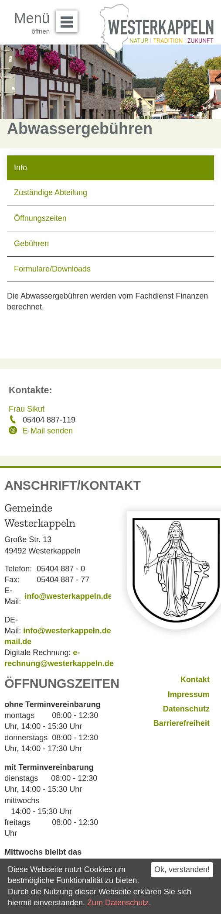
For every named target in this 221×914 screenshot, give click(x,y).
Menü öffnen (69, 18)
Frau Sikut (26, 409)
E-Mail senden (48, 430)
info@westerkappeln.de (68, 596)
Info (20, 167)
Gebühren (31, 243)
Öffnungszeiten (40, 218)
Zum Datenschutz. (119, 902)
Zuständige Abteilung (50, 192)
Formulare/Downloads (52, 269)
